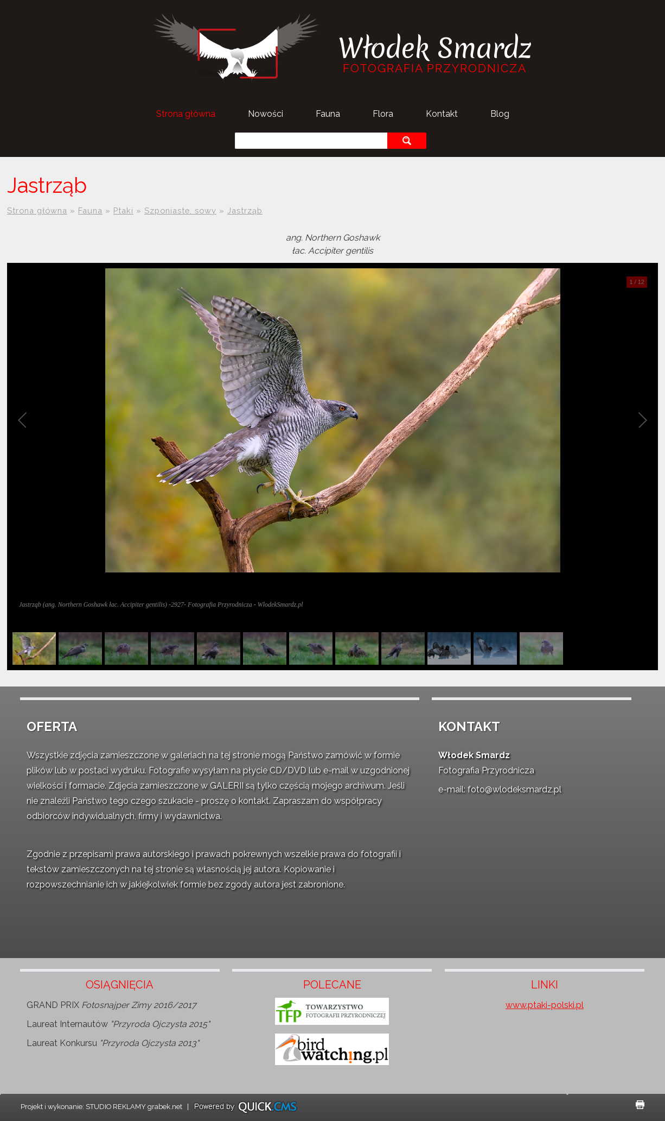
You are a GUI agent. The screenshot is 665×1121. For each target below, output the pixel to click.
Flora (383, 114)
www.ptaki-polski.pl (545, 1005)
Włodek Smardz (434, 48)
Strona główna (185, 114)
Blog (499, 114)
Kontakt (442, 114)
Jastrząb (245, 210)
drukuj (640, 1104)
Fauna (328, 114)
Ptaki (123, 210)
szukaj (406, 140)
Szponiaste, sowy (180, 210)
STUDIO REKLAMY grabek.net (134, 1107)
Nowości (265, 114)
